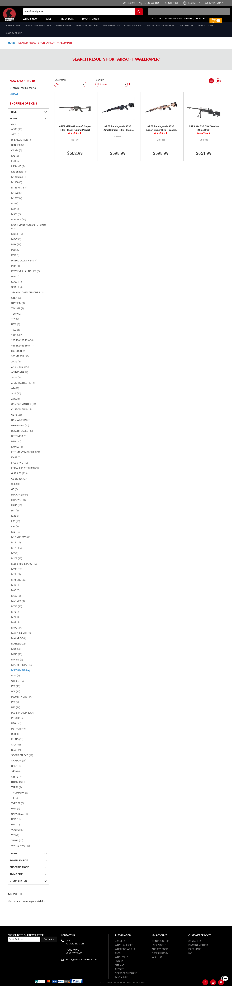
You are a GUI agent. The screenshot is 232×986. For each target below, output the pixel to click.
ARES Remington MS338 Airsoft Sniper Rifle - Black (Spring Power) (118, 132)
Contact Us (194, 941)
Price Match (195, 949)
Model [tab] (14, 122)
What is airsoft (124, 945)
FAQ (190, 953)
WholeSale (121, 957)
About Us (120, 941)
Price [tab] (13, 115)
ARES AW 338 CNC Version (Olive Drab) (204, 132)
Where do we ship (125, 949)
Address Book (160, 949)
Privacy (119, 969)
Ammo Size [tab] (16, 877)
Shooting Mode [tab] (19, 870)
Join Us (119, 961)
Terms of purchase (126, 973)
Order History (160, 953)
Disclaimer (121, 977)
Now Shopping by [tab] (23, 84)
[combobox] (83, 13)
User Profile (159, 945)
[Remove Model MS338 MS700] (11, 92)
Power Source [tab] (19, 864)
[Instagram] (213, 982)
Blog (118, 953)
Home (11, 46)
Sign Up (200, 20)
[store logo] (17, 16)
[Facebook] (205, 982)
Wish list (157, 957)
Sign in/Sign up (160, 941)
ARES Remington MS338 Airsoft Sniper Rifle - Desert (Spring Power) (161, 132)
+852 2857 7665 (74, 953)
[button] (193, 3)
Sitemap (119, 965)
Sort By (100, 83)
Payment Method (198, 945)
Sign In (188, 20)
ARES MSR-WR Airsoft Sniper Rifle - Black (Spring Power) (75, 132)
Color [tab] (13, 857)
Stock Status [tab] (18, 884)
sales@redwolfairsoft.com (82, 959)
